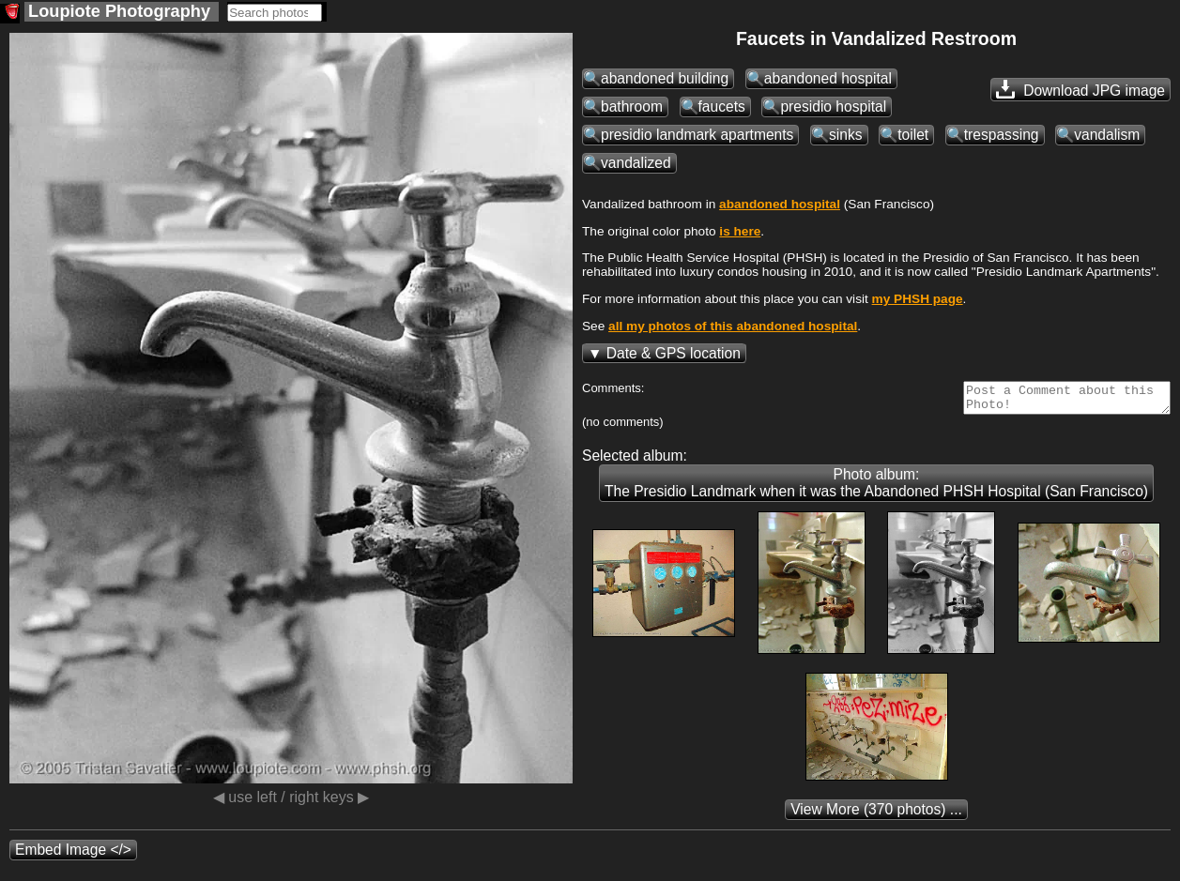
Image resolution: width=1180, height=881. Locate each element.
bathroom (632, 106)
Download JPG (1080, 89)
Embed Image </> (73, 855)
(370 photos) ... (876, 815)
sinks (846, 135)
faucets (721, 106)
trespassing (1001, 135)
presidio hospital (833, 106)
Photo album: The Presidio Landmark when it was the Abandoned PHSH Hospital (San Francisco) (876, 488)
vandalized (636, 163)
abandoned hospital (828, 78)
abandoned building (664, 78)
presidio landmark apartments (697, 135)
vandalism (1107, 135)
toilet (912, 135)
